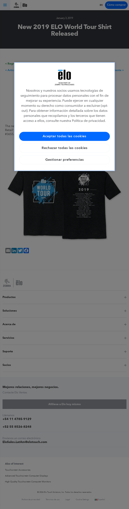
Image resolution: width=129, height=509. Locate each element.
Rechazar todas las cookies (65, 148)
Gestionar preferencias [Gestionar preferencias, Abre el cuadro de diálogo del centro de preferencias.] (64, 160)
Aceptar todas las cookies (64, 136)
